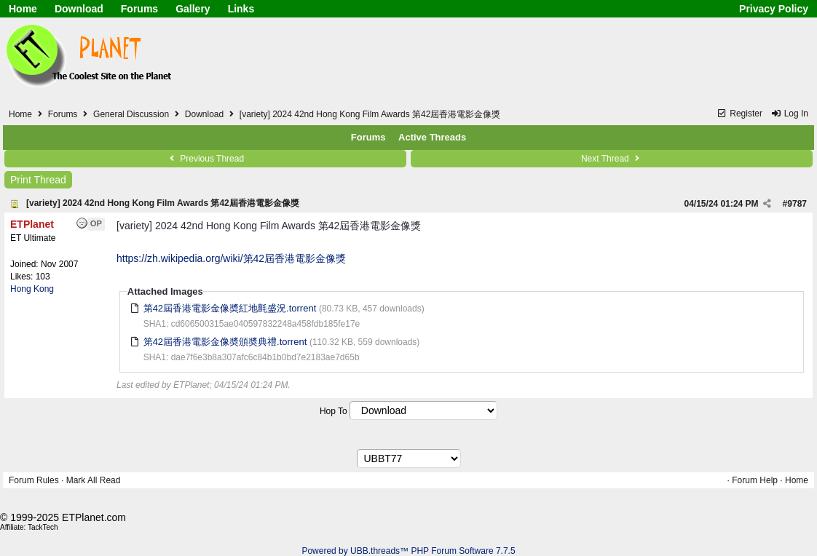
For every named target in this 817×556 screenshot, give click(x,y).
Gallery (192, 9)
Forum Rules (34, 480)
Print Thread (38, 180)
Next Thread (611, 159)
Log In (789, 113)
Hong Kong (32, 289)
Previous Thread (205, 159)
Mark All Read (93, 480)
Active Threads (432, 137)
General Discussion (131, 114)
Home (23, 9)
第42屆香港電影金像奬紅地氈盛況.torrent (230, 308)
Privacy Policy (773, 9)
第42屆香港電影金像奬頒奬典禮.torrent (225, 341)
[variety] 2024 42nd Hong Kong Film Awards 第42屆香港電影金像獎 (162, 203)
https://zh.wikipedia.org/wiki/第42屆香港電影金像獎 (231, 258)
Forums (139, 9)
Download (79, 9)
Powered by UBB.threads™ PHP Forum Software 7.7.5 (408, 551)
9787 (797, 204)
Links (241, 9)
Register (739, 113)
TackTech (43, 527)
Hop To (333, 411)
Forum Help (755, 480)
